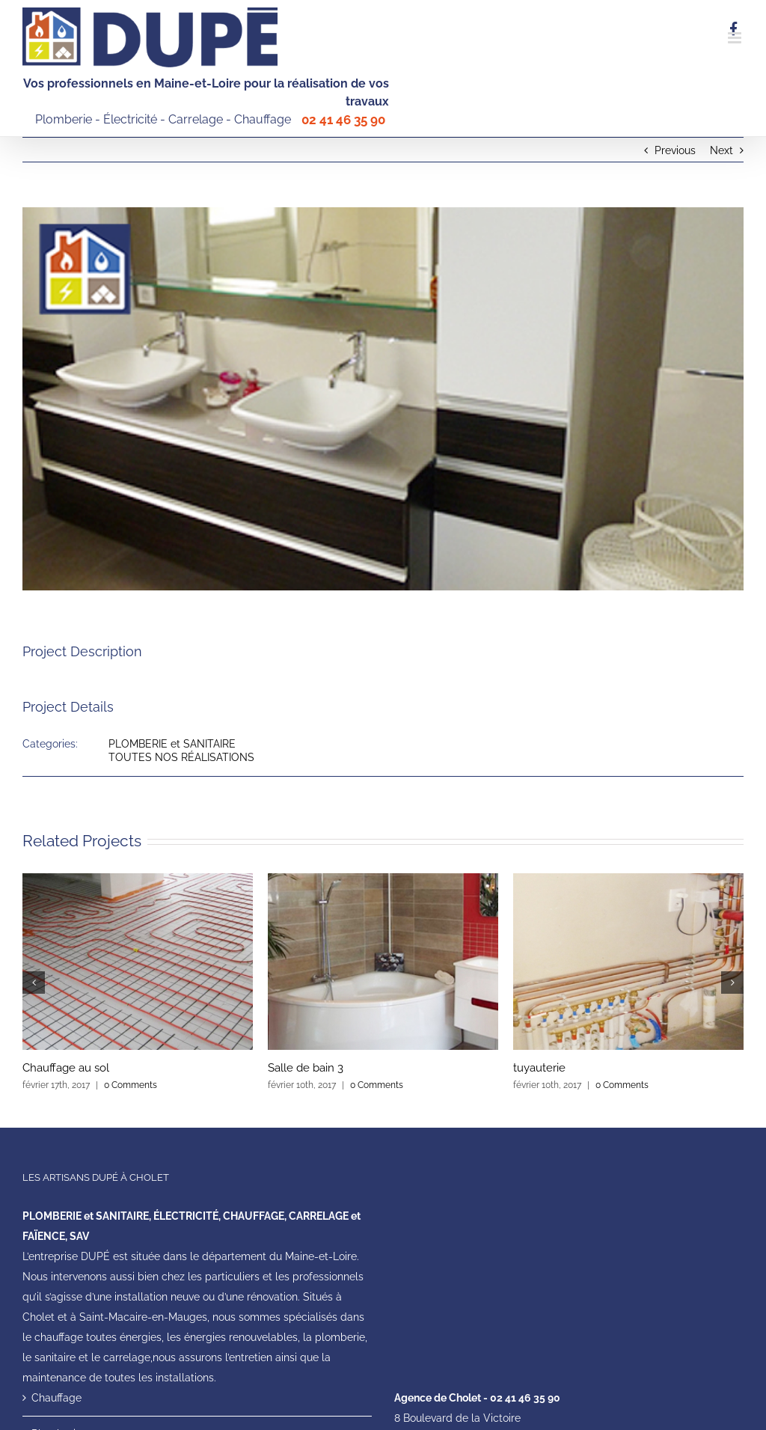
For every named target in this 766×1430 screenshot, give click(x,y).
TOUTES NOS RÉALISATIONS (181, 757)
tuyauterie (539, 1068)
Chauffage (56, 1398)
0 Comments (130, 1085)
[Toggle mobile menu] (736, 38)
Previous (675, 150)
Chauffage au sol (65, 1068)
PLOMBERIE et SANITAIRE (172, 744)
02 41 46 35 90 (341, 119)
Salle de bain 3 (305, 1068)
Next (721, 150)
